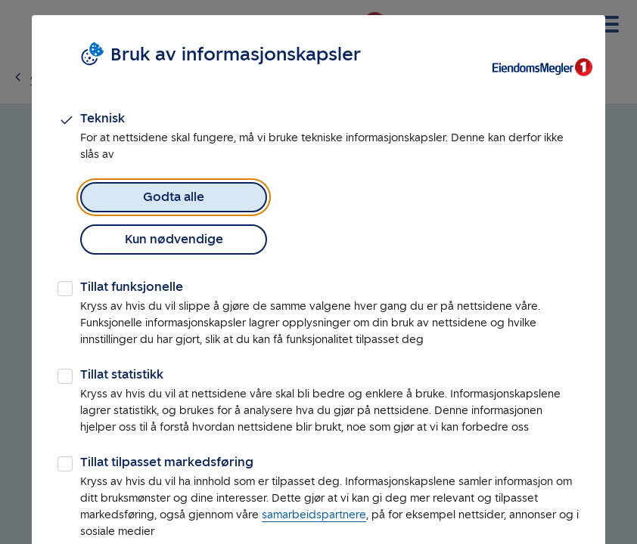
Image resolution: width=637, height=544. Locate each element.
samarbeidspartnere (314, 472)
